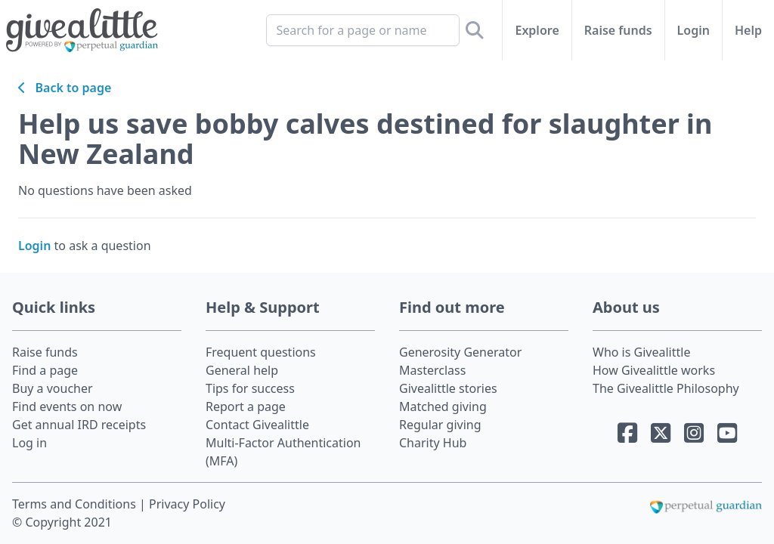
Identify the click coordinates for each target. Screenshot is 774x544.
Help (748, 30)
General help (242, 370)
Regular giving (440, 424)
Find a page (45, 370)
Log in (29, 442)
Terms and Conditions (75, 504)
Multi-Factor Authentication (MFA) (283, 451)
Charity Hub (432, 442)
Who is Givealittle (641, 352)
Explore (537, 30)
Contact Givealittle (257, 424)
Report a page (246, 406)
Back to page (64, 87)
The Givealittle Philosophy (666, 388)
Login (693, 30)
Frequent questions (261, 352)
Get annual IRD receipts (79, 424)
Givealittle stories (448, 388)
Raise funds (618, 30)
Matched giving (443, 406)
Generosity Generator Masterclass (460, 361)
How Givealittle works (654, 370)
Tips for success (250, 388)
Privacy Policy (187, 504)
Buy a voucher (52, 388)
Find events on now (67, 406)
